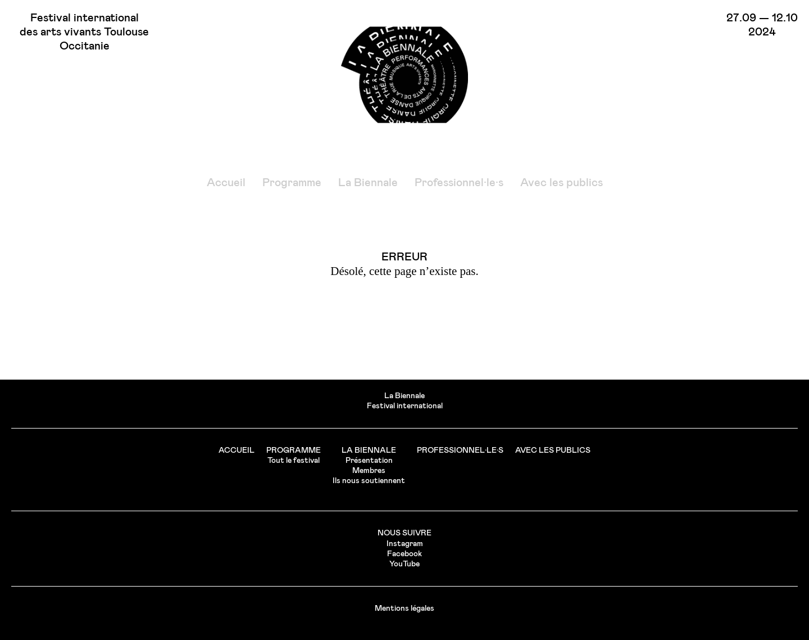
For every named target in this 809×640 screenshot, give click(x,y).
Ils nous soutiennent (369, 481)
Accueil (226, 182)
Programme (291, 182)
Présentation (369, 461)
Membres (368, 471)
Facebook (404, 554)
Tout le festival (293, 461)
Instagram (405, 544)
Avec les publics (561, 182)
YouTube (404, 564)
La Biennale (368, 182)
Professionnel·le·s (459, 182)
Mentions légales (404, 608)
